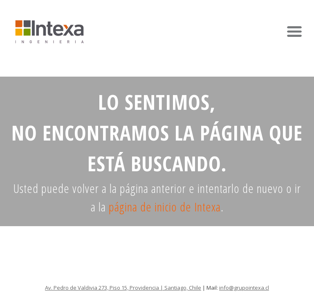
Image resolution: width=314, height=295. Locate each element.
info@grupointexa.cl (244, 287)
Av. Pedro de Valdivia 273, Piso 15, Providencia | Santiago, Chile (123, 287)
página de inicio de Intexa (165, 206)
